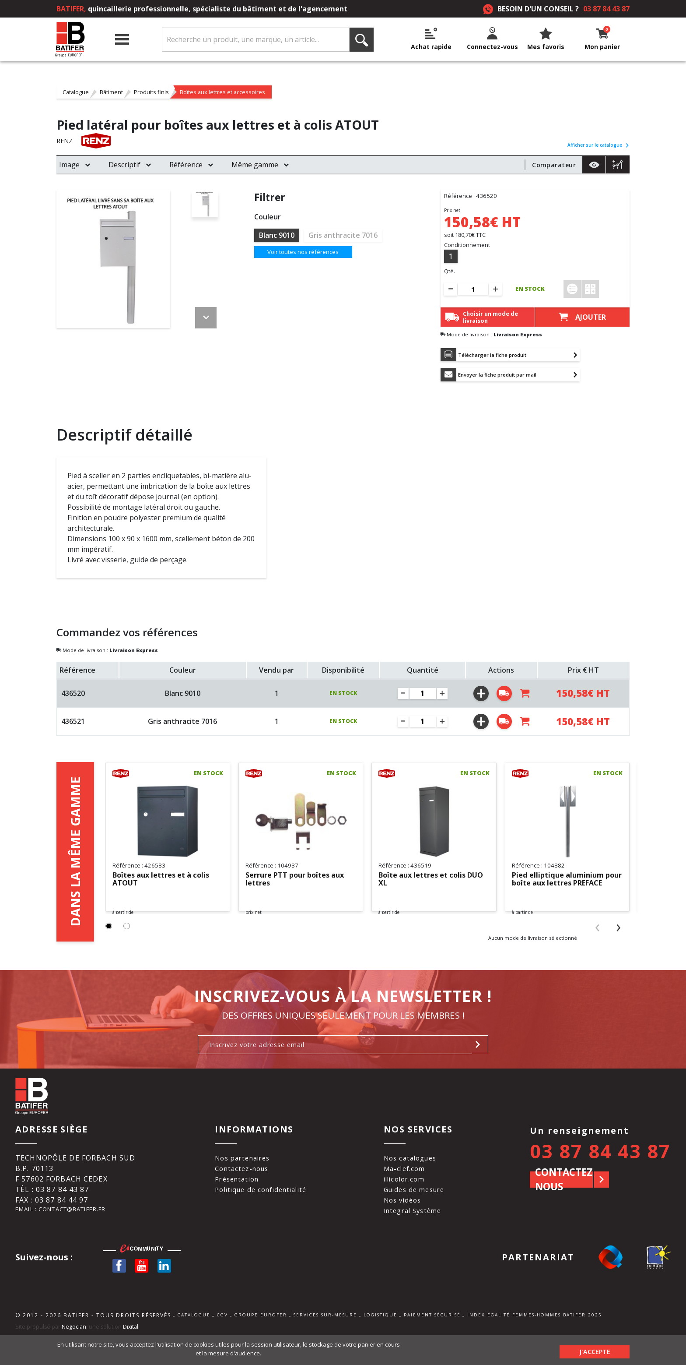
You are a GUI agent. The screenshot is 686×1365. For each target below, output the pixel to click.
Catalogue (76, 92)
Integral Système (418, 1236)
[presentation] (597, 962)
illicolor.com (409, 1204)
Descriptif (124, 164)
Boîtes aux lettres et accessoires (222, 92)
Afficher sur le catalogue (598, 145)
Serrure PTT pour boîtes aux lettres (292, 884)
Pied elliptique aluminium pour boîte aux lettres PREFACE (561, 884)
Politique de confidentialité (262, 1215)
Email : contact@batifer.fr (73, 1236)
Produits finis (151, 92)
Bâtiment (111, 92)
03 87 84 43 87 (606, 9)
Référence (186, 164)
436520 (73, 698)
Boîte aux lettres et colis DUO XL (427, 884)
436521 (73, 726)
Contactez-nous (241, 1194)
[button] (109, 961)
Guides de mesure (420, 1215)
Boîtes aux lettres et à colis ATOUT (166, 884)
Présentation (236, 1204)
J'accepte (594, 1349)
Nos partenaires (242, 1183)
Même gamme (254, 164)
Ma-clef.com (409, 1194)
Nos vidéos (407, 1225)
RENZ (65, 141)
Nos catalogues (416, 1183)
